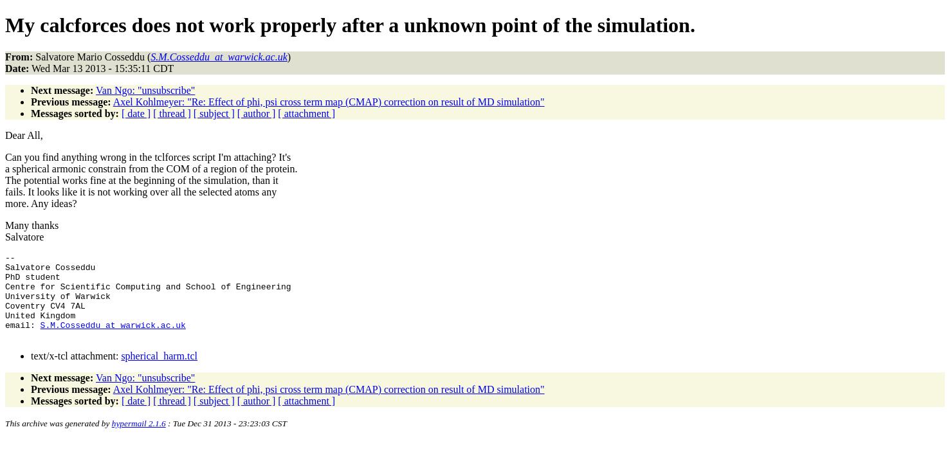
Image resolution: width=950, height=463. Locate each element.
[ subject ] (214, 113)
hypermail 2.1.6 (139, 441)
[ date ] (136, 113)
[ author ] (256, 113)
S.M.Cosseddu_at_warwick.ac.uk (113, 340)
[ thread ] (172, 113)
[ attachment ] (306, 113)
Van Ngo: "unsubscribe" (145, 90)
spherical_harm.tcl (159, 373)
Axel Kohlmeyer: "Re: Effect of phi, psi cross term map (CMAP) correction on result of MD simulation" (329, 101)
